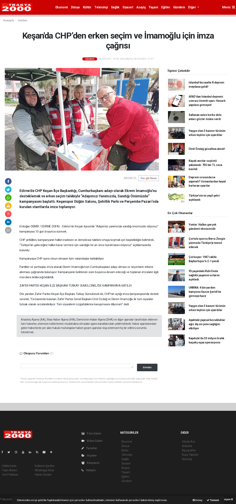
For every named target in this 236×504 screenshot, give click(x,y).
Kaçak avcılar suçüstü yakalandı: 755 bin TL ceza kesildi (205, 165)
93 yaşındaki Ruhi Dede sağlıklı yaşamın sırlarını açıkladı (204, 275)
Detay (197, 500)
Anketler (187, 446)
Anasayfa (8, 20)
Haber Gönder (43, 474)
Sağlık (115, 7)
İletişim (89, 470)
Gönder (147, 367)
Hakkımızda (9, 465)
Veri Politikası (10, 474)
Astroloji (187, 459)
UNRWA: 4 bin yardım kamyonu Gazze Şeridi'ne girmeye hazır (205, 292)
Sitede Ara (188, 441)
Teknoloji (101, 7)
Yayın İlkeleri (9, 470)
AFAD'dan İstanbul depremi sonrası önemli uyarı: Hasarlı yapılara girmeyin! (207, 101)
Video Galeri (92, 440)
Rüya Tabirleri (190, 454)
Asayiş (141, 7)
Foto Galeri (91, 433)
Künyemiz (91, 462)
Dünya (75, 7)
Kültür (87, 7)
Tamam (213, 500)
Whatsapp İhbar (44, 470)
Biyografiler (189, 450)
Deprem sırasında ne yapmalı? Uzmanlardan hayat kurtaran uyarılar (207, 181)
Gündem (179, 7)
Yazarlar (89, 448)
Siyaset (127, 7)
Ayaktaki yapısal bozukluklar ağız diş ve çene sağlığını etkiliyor (207, 324)
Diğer (192, 7)
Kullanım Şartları (44, 465)
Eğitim (165, 7)
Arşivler (89, 455)
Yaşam (153, 7)
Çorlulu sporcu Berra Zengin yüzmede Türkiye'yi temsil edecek (207, 243)
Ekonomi (61, 7)
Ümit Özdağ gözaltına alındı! (207, 148)
